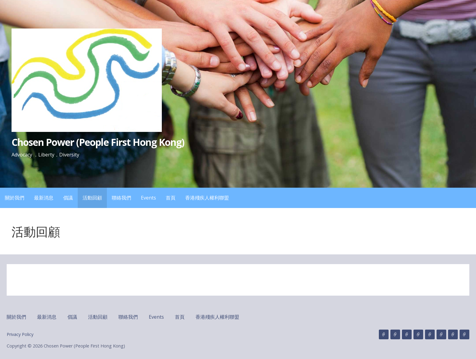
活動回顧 (92, 197)
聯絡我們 (121, 197)
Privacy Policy (20, 334)
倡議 (68, 197)
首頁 (170, 197)
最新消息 (43, 197)
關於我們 (14, 197)
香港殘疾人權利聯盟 (207, 197)
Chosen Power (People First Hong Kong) (98, 142)
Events (148, 197)
